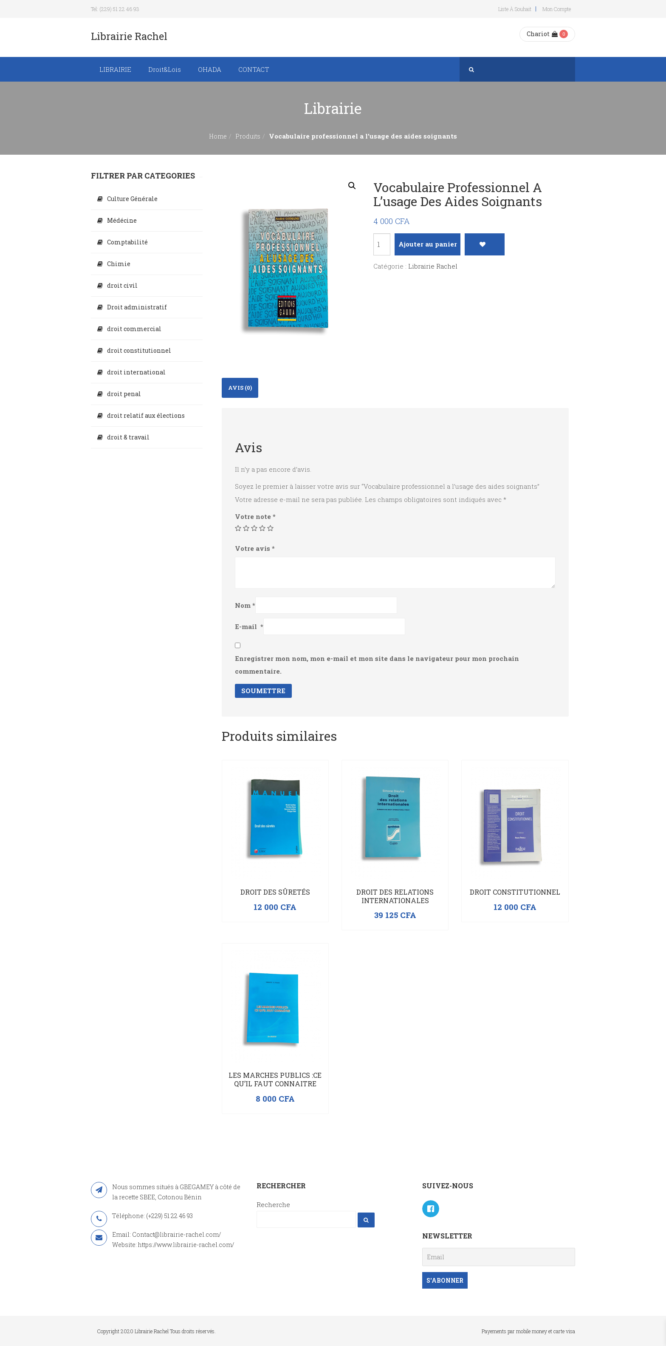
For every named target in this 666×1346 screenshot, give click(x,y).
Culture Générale (132, 199)
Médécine (122, 220)
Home (218, 136)
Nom (245, 605)
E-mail (249, 626)
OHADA (209, 69)
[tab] (240, 388)
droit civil (122, 285)
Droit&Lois (164, 69)
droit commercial (134, 329)
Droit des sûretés (275, 891)
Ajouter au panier (427, 244)
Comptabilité (127, 242)
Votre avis (255, 548)
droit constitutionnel (139, 350)
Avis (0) (240, 387)
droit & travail (128, 437)
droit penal (124, 394)
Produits (247, 136)
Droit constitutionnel (515, 891)
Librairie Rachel (432, 266)
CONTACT (253, 69)
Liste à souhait (514, 8)
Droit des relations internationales (395, 896)
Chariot (542, 34)
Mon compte (556, 8)
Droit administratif (137, 307)
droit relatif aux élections (146, 415)
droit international (136, 372)
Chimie (118, 264)
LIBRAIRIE (115, 69)
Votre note (255, 516)
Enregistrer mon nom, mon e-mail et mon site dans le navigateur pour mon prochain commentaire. (377, 664)
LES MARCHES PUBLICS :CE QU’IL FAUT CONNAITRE (275, 1079)
